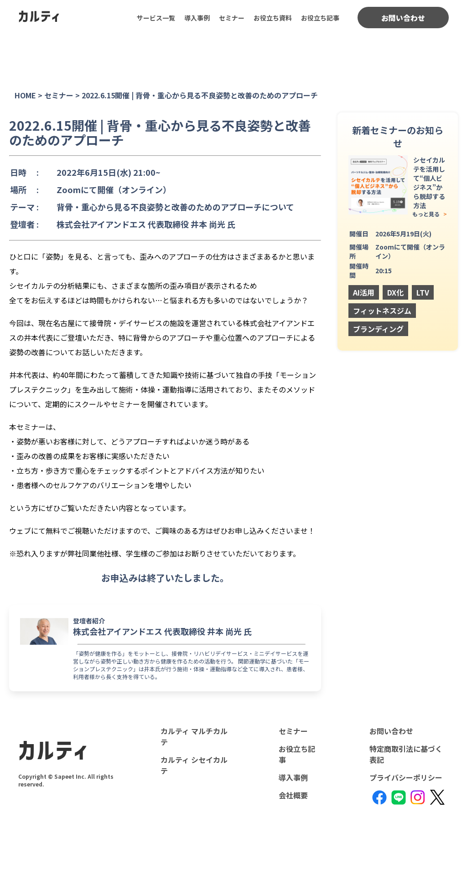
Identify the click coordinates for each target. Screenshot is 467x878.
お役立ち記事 (320, 17)
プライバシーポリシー (405, 777)
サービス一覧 (156, 17)
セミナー (231, 17)
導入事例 (197, 17)
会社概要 (293, 795)
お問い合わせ (403, 17)
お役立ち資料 (273, 17)
